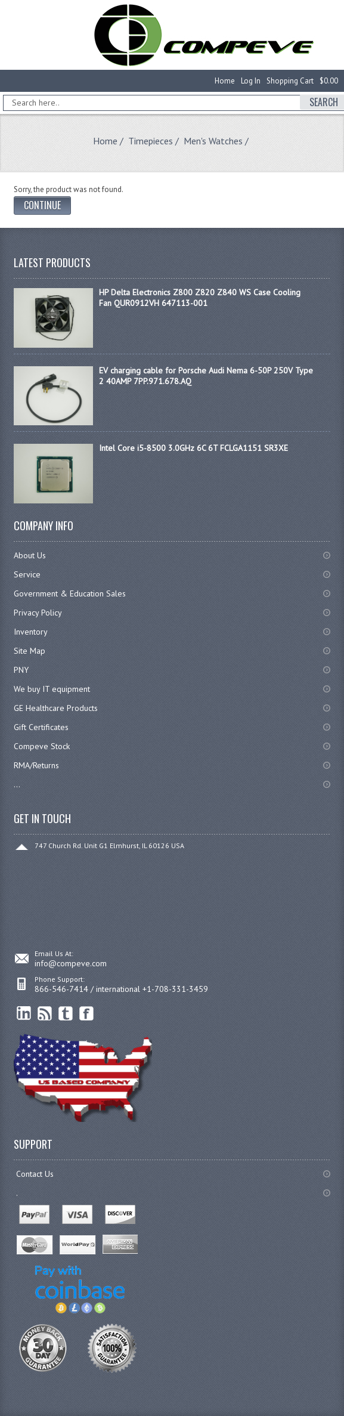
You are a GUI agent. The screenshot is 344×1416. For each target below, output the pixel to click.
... (17, 784)
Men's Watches (213, 141)
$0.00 (329, 81)
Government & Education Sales (70, 593)
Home (225, 81)
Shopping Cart (290, 81)
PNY (21, 669)
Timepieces (150, 141)
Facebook (86, 1013)
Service (27, 574)
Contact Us (35, 1173)
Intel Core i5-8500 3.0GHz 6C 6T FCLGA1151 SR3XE (193, 448)
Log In (251, 81)
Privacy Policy (38, 612)
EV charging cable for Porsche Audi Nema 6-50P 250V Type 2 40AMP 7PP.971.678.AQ (206, 376)
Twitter (65, 1013)
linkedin (24, 1013)
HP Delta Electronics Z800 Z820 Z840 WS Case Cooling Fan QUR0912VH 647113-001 (199, 297)
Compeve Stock (42, 746)
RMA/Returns (36, 765)
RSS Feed (45, 1013)
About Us (30, 555)
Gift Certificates (41, 727)
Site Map (29, 650)
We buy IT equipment (52, 689)
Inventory (31, 631)
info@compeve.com (71, 963)
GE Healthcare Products (56, 708)
